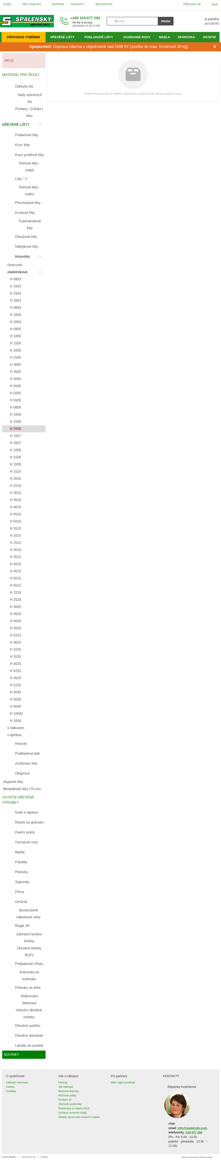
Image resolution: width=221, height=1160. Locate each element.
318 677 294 (194, 1132)
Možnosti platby (67, 1095)
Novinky (63, 1082)
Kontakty (11, 1091)
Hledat (165, 21)
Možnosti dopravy (68, 1091)
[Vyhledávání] (132, 21)
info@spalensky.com (192, 1128)
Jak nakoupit (65, 1086)
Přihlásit (44, 1157)
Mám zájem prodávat (123, 1082)
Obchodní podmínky (70, 1104)
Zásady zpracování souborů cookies (79, 1117)
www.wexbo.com (29, 1157)
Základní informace (17, 1082)
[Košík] (200, 21)
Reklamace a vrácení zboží (74, 1108)
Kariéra (10, 1086)
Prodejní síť (65, 1099)
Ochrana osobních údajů (72, 1112)
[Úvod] (27, 21)
